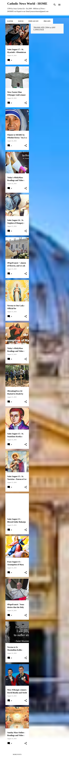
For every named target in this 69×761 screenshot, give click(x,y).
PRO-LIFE (47, 21)
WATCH (20, 21)
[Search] (54, 5)
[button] (25, 60)
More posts (17, 754)
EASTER (10, 21)
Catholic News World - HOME (27, 3)
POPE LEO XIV (33, 21)
